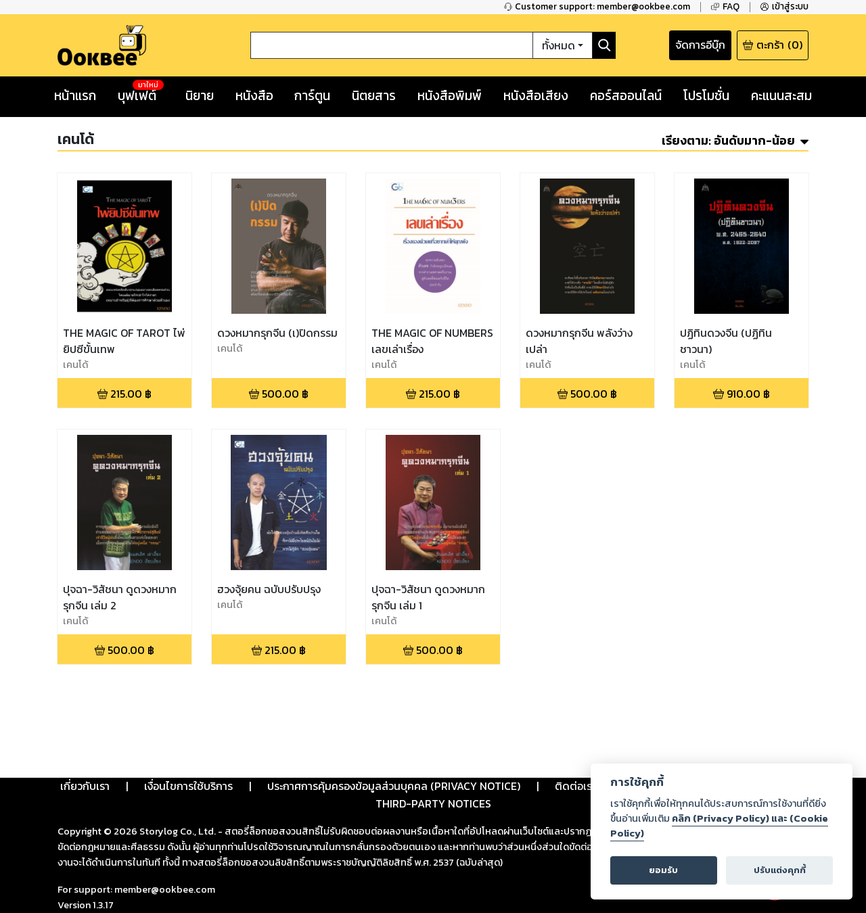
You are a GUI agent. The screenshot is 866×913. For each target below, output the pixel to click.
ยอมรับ (663, 870)
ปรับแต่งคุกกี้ (780, 870)
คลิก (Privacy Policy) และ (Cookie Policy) (719, 826)
